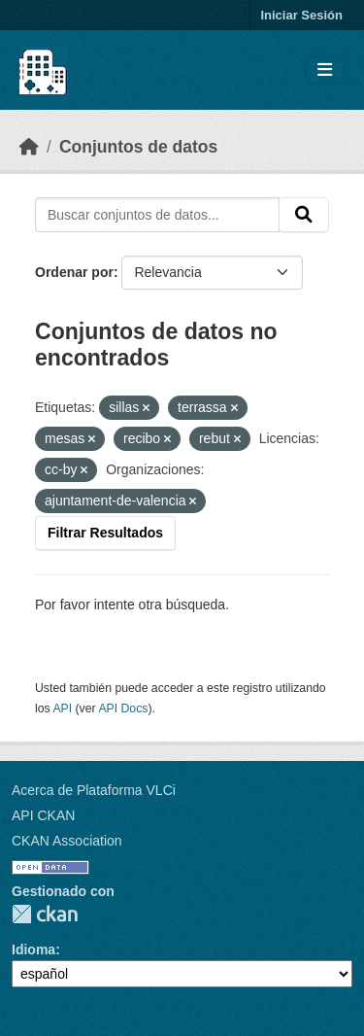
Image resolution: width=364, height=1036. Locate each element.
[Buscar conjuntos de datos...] (157, 214)
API (62, 708)
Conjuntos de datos (138, 146)
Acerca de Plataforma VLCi (94, 790)
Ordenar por (74, 272)
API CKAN (43, 815)
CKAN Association (67, 840)
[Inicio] (29, 146)
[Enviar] (304, 214)
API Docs (123, 708)
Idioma (33, 949)
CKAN (45, 914)
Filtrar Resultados (105, 532)
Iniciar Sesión (301, 15)
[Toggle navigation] (325, 70)
